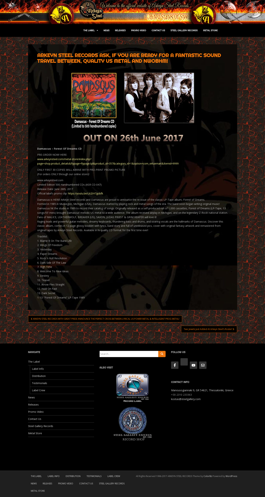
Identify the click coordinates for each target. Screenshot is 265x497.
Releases (120, 30)
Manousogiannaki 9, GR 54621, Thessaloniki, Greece (202, 390)
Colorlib (208, 476)
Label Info (38, 369)
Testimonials (39, 383)
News (106, 30)
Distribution (39, 376)
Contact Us (158, 30)
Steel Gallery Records (184, 30)
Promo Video (138, 30)
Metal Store (210, 30)
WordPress (231, 476)
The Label (89, 30)
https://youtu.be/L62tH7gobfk (85, 193)
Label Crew (38, 390)
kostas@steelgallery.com (186, 399)
